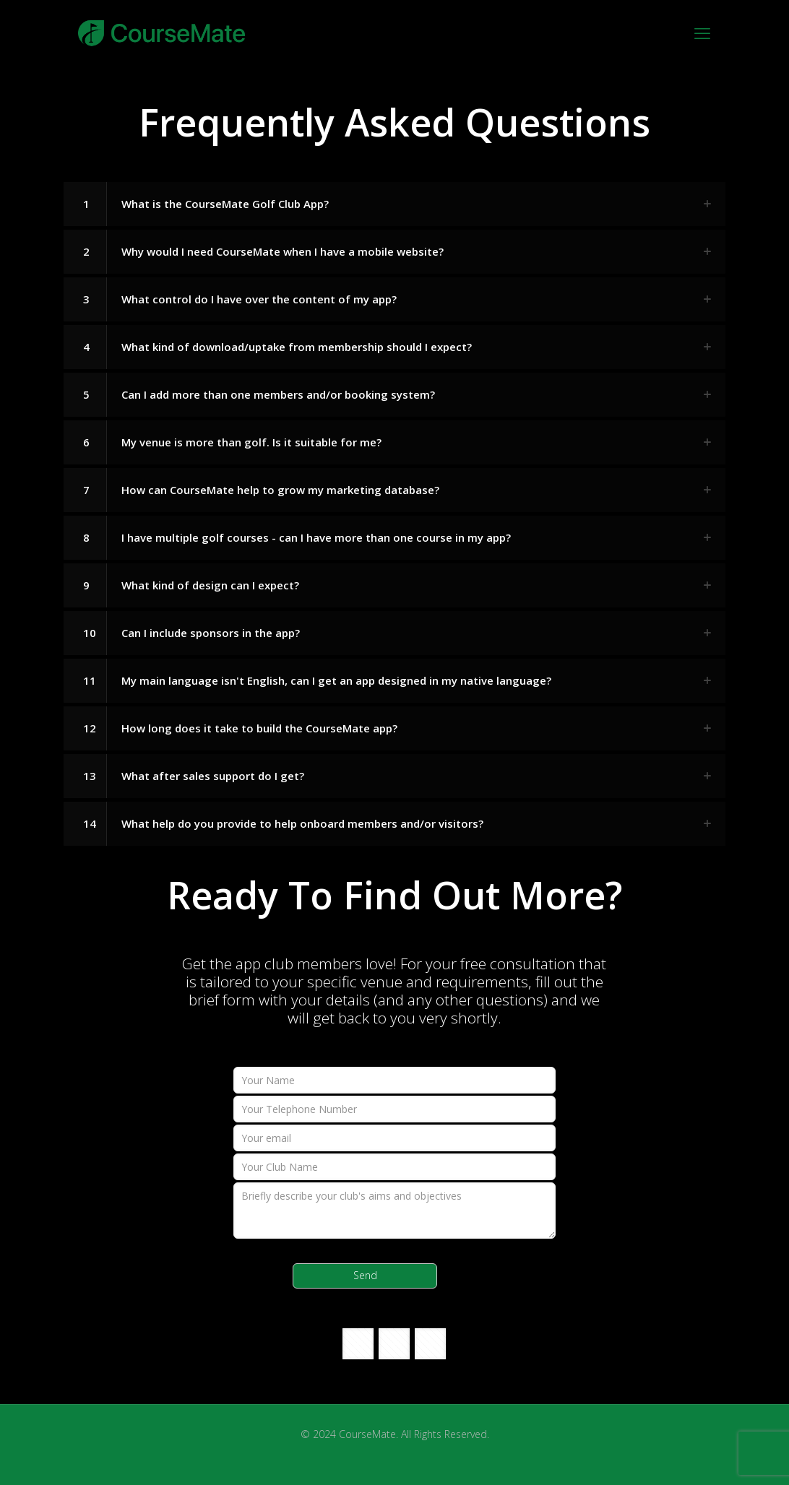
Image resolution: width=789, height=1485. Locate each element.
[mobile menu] (702, 32)
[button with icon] (358, 1343)
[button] (394, 204)
